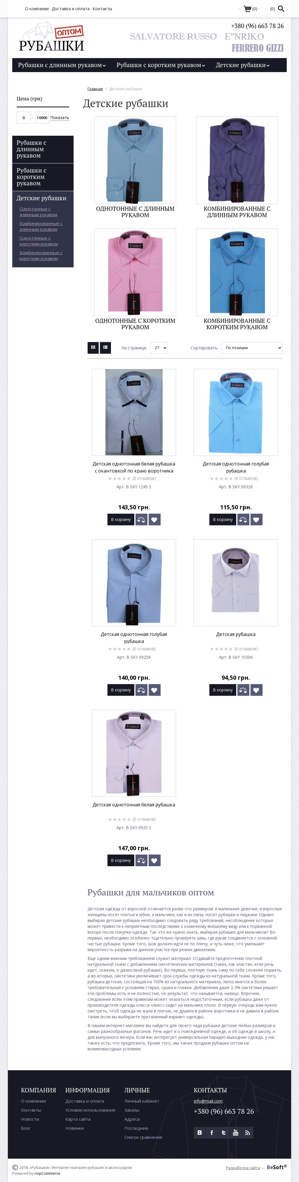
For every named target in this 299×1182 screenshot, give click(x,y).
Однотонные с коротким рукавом (135, 324)
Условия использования (90, 1110)
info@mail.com (208, 1101)
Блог (26, 1128)
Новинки (74, 1128)
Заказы (131, 1110)
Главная (95, 88)
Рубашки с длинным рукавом (62, 65)
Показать (59, 117)
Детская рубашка (235, 634)
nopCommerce (47, 1173)
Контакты (31, 1110)
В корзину (121, 519)
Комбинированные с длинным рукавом (237, 212)
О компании (33, 1101)
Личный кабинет (141, 1101)
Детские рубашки (243, 65)
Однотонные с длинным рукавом (135, 212)
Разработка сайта (243, 1167)
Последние (136, 1128)
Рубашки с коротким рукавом (161, 65)
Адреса (132, 1119)
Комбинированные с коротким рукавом (237, 324)
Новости (30, 1119)
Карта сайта (78, 1119)
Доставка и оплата (84, 1101)
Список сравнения (143, 1137)
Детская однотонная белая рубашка (134, 804)
